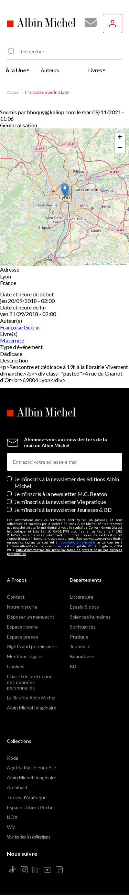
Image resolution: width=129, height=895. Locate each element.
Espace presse (22, 637)
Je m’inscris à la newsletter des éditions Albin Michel (66, 482)
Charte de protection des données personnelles (30, 682)
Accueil (14, 92)
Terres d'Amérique (27, 797)
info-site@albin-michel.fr (76, 542)
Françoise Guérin (20, 327)
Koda (12, 758)
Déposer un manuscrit (30, 617)
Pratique (79, 637)
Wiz (11, 827)
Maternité (12, 340)
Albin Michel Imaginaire (31, 707)
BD (73, 666)
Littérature (82, 597)
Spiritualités (83, 627)
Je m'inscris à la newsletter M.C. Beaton (60, 494)
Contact (16, 597)
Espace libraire (22, 627)
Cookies (15, 666)
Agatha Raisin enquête (31, 767)
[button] (65, 190)
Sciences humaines (90, 617)
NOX (12, 817)
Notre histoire (22, 607)
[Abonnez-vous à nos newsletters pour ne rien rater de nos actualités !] (88, 22)
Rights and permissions (32, 646)
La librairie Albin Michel (31, 698)
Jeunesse (80, 646)
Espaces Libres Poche (30, 807)
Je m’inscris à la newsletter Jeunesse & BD (63, 509)
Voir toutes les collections (28, 837)
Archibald (17, 787)
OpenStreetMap (104, 264)
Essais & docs (84, 607)
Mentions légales (25, 656)
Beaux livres (83, 656)
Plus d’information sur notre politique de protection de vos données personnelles (64, 552)
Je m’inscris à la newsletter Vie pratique (60, 501)
